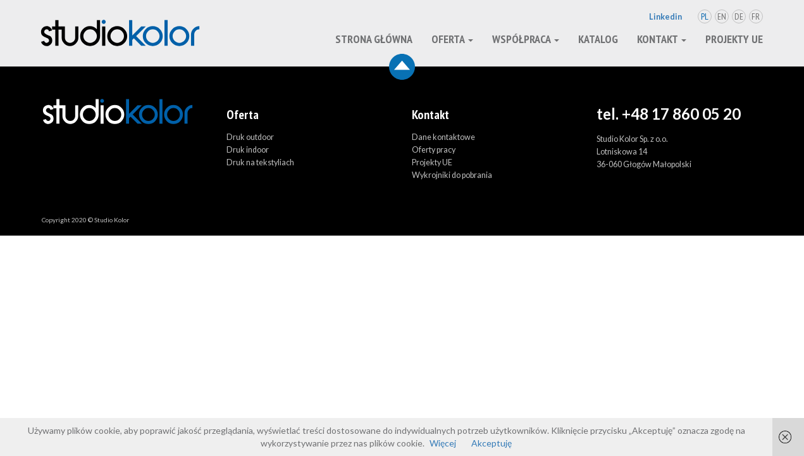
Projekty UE (734, 39)
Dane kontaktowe (443, 137)
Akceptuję (491, 443)
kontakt (661, 39)
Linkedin (665, 17)
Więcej (443, 443)
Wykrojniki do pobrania (452, 175)
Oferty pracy (433, 150)
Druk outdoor (250, 137)
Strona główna (373, 39)
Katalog (598, 39)
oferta (452, 39)
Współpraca (525, 39)
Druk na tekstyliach (260, 162)
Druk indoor (247, 150)
